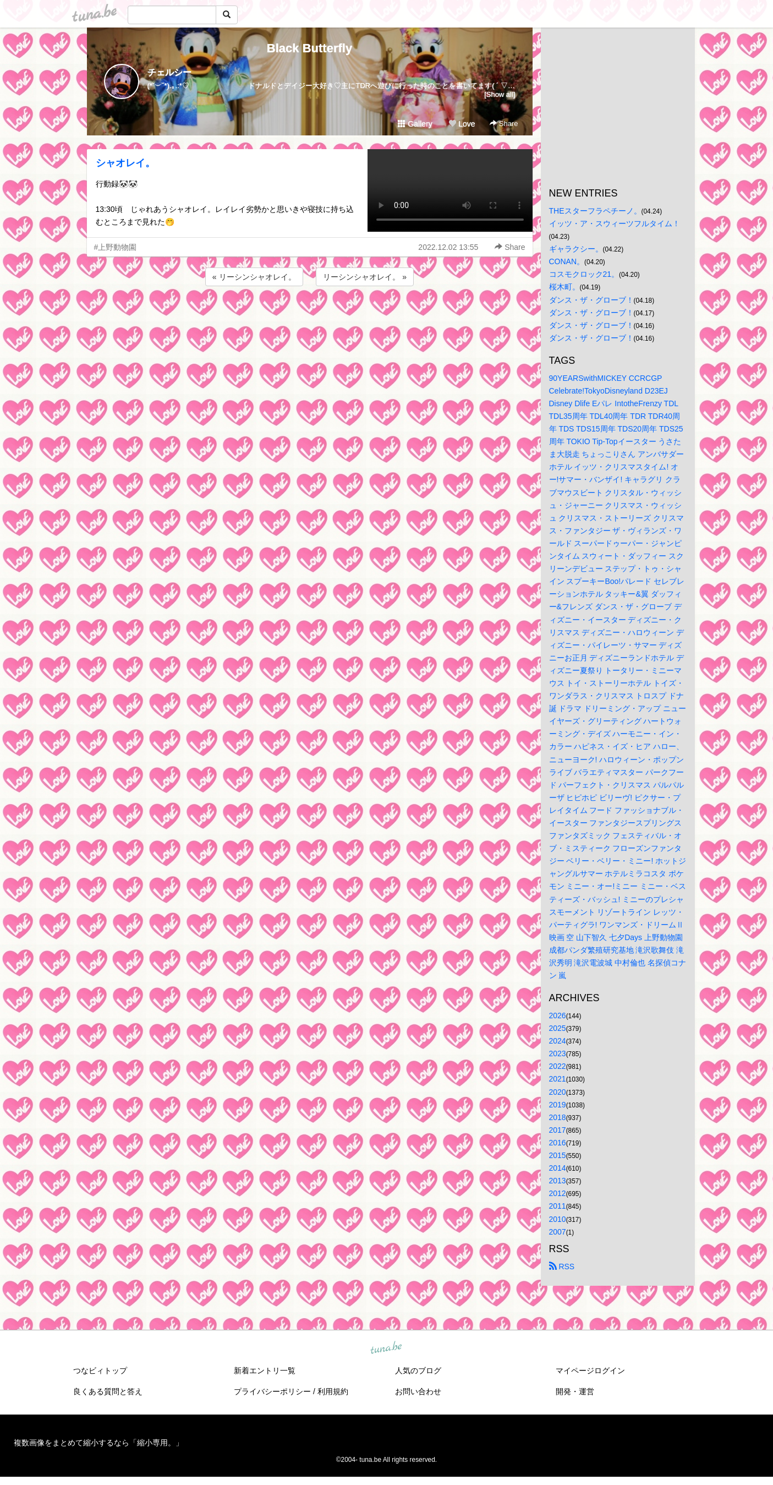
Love (461, 123)
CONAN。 (567, 261)
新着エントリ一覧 (264, 1370)
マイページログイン (590, 1370)
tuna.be (386, 1348)
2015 (557, 1155)
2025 (557, 1028)
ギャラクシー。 (576, 248)
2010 (557, 1219)
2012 (557, 1193)
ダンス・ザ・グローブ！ (591, 300)
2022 (557, 1066)
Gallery (415, 123)
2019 (557, 1104)
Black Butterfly (309, 48)
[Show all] (499, 94)
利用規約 (332, 1391)
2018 (557, 1117)
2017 (557, 1130)
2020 (557, 1092)
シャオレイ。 (125, 162)
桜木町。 (564, 286)
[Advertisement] (310, 318)
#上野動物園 (115, 247)
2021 (557, 1078)
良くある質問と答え (107, 1391)
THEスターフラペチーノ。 (595, 210)
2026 (557, 1015)
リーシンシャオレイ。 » (365, 276)
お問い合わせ (418, 1391)
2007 (557, 1231)
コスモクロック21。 (584, 274)
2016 (557, 1142)
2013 (557, 1180)
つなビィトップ (100, 1370)
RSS (562, 1266)
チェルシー (169, 72)
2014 (557, 1168)
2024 (557, 1040)
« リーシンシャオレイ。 (254, 276)
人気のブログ (418, 1370)
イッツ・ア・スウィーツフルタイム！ (614, 223)
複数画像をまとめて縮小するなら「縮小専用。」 (98, 1442)
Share (504, 123)
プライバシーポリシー (272, 1391)
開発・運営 (575, 1391)
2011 (557, 1206)
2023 (557, 1053)
